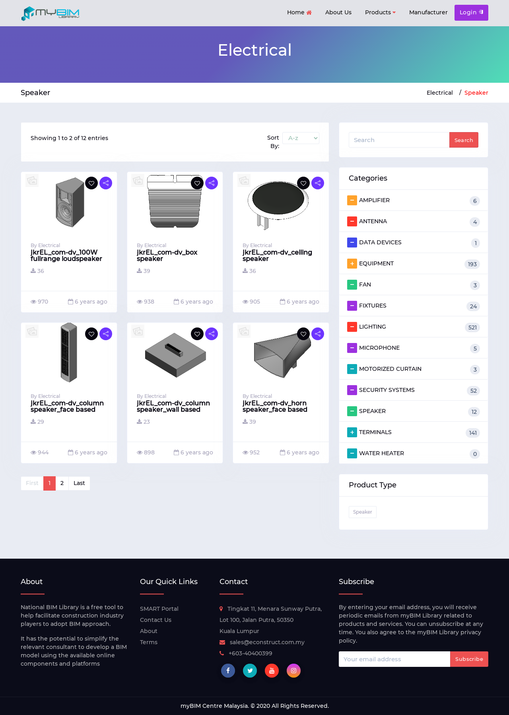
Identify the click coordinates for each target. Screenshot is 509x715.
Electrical (440, 92)
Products (380, 12)
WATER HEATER (413, 453)
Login (471, 12)
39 (143, 271)
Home (299, 13)
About (148, 631)
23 (143, 421)
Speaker (476, 92)
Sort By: (273, 142)
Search (464, 140)
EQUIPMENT (413, 264)
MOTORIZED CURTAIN (413, 369)
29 (37, 421)
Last (79, 483)
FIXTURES (413, 306)
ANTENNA (413, 221)
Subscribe (469, 659)
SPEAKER (413, 411)
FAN (413, 285)
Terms (148, 642)
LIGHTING (413, 327)
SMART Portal (159, 608)
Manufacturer (428, 12)
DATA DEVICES (413, 243)
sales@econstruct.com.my (262, 642)
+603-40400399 (246, 653)
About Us (338, 12)
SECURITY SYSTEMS (413, 390)
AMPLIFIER (413, 200)
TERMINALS (413, 432)
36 (37, 271)
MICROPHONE (413, 348)
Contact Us (155, 619)
